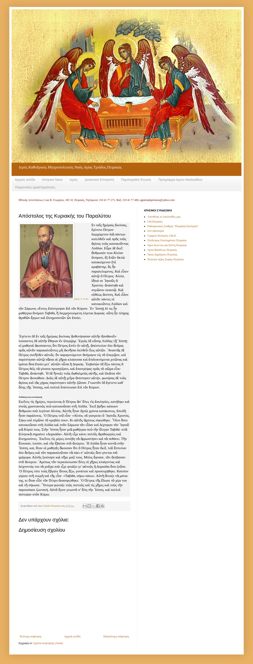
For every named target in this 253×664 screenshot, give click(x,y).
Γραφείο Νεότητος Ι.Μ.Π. (161, 235)
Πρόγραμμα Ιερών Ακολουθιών (180, 179)
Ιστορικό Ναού (52, 179)
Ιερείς (74, 179)
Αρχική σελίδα (25, 179)
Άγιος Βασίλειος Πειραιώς (162, 249)
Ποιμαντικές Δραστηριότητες (35, 187)
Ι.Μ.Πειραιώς (155, 221)
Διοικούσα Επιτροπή (99, 179)
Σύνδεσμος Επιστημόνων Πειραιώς (167, 240)
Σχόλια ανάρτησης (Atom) (48, 643)
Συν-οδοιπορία (155, 230)
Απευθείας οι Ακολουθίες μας (164, 216)
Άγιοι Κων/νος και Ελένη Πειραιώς (167, 245)
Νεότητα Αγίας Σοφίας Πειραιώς (165, 259)
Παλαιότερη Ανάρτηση (116, 636)
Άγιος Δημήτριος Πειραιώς (162, 254)
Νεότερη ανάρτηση (30, 636)
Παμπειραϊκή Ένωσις (136, 179)
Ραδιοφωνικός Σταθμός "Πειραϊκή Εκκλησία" (172, 226)
